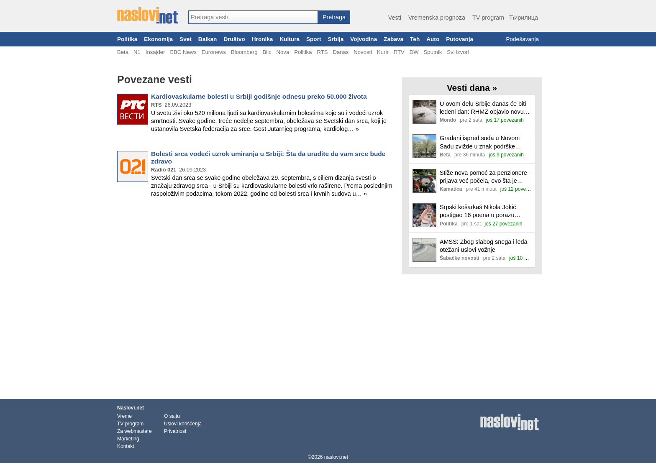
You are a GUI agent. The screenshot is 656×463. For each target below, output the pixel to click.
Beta (122, 52)
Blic (266, 52)
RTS (322, 52)
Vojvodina (363, 39)
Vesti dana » (472, 87)
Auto (432, 39)
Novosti (363, 52)
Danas (340, 52)
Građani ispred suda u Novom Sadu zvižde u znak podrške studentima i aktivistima (480, 142)
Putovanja (459, 39)
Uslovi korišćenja (183, 424)
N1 (137, 52)
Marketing (128, 439)
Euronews (214, 52)
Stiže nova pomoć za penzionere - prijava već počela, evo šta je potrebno (485, 177)
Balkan (207, 39)
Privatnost (175, 431)
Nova (283, 52)
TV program (488, 17)
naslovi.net (336, 457)
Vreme (124, 416)
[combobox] (253, 17)
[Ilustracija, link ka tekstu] (424, 112)
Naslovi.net (130, 408)
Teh (415, 39)
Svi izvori (458, 52)
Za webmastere (134, 431)
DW (414, 52)
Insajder (155, 52)
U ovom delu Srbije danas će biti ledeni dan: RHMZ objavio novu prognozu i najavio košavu (483, 108)
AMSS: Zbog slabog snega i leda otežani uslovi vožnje (484, 245)
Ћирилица (523, 17)
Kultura (289, 39)
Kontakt (125, 446)
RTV (399, 52)
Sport (313, 39)
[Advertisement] (255, 232)
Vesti (394, 17)
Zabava (393, 39)
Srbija (335, 39)
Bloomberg (244, 52)
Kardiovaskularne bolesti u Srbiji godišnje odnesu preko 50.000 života (259, 96)
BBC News (183, 52)
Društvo (234, 39)
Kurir (383, 52)
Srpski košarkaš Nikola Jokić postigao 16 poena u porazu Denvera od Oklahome (478, 211)
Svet (185, 39)
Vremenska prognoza (436, 17)
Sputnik (433, 52)
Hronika (262, 39)
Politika (127, 39)
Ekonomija (158, 39)
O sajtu (172, 416)
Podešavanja (522, 39)
